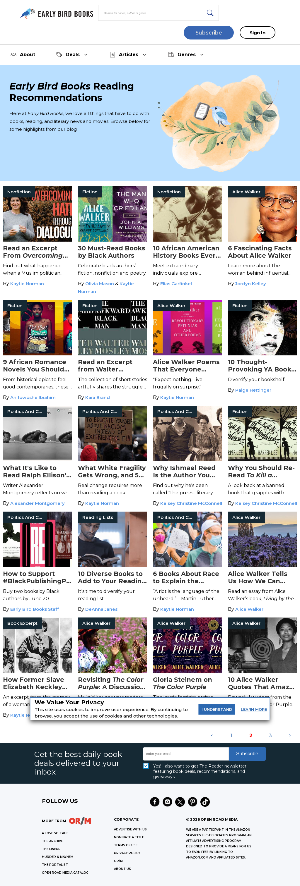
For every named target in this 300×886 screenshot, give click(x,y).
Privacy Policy (127, 853)
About (23, 55)
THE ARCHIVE (52, 841)
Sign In (257, 32)
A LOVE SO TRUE (55, 833)
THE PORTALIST (55, 865)
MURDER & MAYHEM (57, 857)
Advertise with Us (130, 829)
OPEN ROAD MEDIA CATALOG (65, 873)
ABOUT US (122, 869)
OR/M (118, 861)
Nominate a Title (129, 837)
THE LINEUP (51, 849)
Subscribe (208, 33)
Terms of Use (125, 845)
